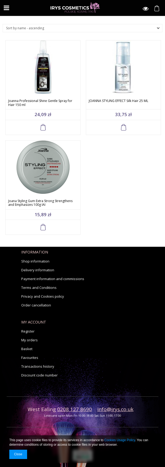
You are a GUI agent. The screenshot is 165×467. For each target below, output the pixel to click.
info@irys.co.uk (115, 409)
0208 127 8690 (74, 409)
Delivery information (37, 270)
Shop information (35, 261)
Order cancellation (36, 305)
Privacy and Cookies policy (42, 296)
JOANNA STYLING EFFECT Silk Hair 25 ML (118, 101)
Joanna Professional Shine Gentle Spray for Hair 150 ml (40, 103)
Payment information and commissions (52, 278)
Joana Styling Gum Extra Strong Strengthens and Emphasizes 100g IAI (40, 203)
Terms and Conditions (39, 287)
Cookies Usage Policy (119, 440)
